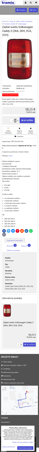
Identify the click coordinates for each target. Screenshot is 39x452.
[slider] (20, 91)
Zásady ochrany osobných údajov (22, 442)
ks (19, 344)
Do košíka (27, 120)
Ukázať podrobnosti (8, 447)
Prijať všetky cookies (25, 448)
